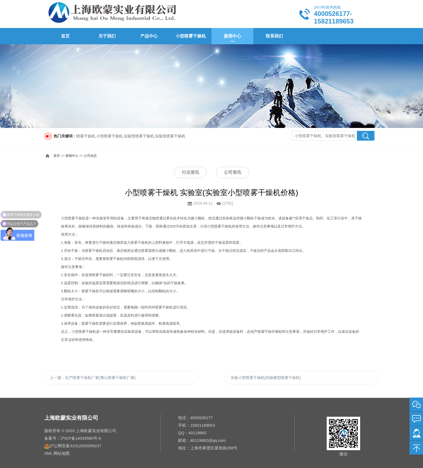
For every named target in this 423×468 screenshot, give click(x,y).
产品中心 (149, 36)
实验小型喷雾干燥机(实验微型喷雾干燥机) (266, 377)
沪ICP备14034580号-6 (80, 438)
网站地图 (61, 453)
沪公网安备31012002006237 (75, 445)
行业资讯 (190, 172)
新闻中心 (232, 36)
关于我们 (107, 36)
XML (48, 453)
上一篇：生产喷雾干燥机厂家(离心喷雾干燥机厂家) (92, 377)
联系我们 (274, 36)
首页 (65, 36)
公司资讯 (232, 172)
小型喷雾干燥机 (191, 36)
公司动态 (90, 156)
